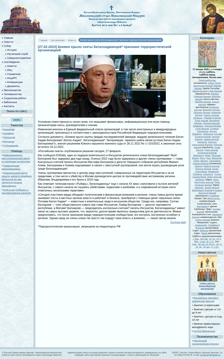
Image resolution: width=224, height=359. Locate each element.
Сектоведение (58, 40)
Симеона (198, 96)
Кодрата (199, 179)
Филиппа (207, 110)
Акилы (208, 187)
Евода (215, 169)
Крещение (9, 129)
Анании (215, 102)
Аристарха (200, 182)
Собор (7, 46)
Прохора (198, 112)
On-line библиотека (204, 331)
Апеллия (212, 142)
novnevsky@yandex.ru (210, 355)
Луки (211, 91)
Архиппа (209, 126)
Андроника (208, 134)
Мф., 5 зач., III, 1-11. (204, 241)
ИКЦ (9, 70)
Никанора (216, 112)
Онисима (207, 123)
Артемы (199, 187)
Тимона (207, 115)
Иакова (217, 85)
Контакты (9, 106)
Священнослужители (19, 58)
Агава (217, 147)
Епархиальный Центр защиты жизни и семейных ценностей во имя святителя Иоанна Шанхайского (17, 179)
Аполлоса (208, 174)
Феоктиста (213, 198)
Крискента (202, 131)
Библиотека (10, 102)
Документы (13, 86)
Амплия (216, 136)
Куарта (199, 169)
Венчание (8, 141)
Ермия (195, 158)
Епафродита (199, 177)
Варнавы (216, 96)
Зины (215, 179)
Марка (196, 91)
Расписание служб (17, 54)
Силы (198, 128)
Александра (201, 225)
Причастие (9, 137)
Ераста (207, 166)
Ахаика (218, 190)
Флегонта (198, 155)
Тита (197, 120)
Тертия (198, 166)
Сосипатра (214, 161)
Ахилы (198, 220)
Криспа (213, 131)
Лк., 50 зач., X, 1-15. (209, 247)
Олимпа (197, 163)
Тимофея (208, 118)
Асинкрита (203, 153)
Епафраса (198, 126)
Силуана (214, 128)
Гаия (208, 158)
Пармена (197, 118)
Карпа (210, 177)
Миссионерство (12, 90)
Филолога (217, 158)
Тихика (217, 174)
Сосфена (197, 174)
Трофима (199, 185)
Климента (213, 171)
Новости (72, 40)
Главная (43, 40)
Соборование (10, 145)
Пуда (217, 182)
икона (209, 85)
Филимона (214, 120)
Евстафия (202, 206)
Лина (202, 158)
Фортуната (198, 190)
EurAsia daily (178, 222)
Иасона (204, 161)
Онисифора (201, 171)
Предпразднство (207, 80)
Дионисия (203, 193)
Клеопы (215, 94)
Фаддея (199, 102)
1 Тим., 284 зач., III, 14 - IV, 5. (207, 239)
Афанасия (217, 214)
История (12, 50)
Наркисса (202, 142)
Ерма (207, 155)
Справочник (14, 74)
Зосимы (216, 209)
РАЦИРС (12, 78)
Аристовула (198, 144)
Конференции (15, 82)
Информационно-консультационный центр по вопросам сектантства (16, 158)
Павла (204, 233)
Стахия (199, 136)
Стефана (214, 107)
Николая (204, 230)
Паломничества (13, 94)
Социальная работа (15, 98)
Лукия (196, 161)
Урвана (207, 139)
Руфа (207, 150)
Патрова (216, 155)
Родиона (218, 144)
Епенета (196, 134)
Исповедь (8, 133)
